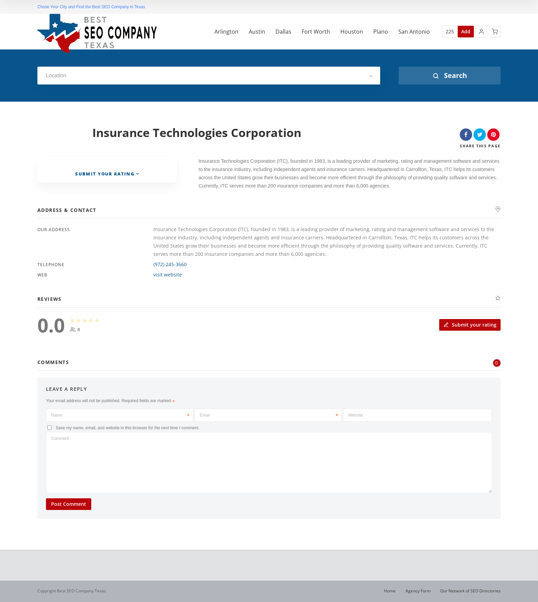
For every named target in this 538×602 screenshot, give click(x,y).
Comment (61, 438)
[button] (481, 31)
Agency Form (418, 591)
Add (465, 31)
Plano (380, 31)
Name (120, 415)
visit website (167, 274)
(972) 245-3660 (170, 264)
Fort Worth (316, 31)
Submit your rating (469, 324)
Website (355, 415)
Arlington (226, 31)
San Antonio (414, 31)
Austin (257, 31)
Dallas (283, 31)
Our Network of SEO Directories (470, 591)
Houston (351, 31)
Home (390, 591)
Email (269, 415)
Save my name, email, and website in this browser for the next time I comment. (127, 427)
